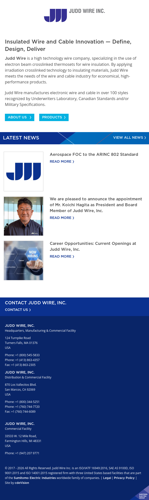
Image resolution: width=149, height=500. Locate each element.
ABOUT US (17, 117)
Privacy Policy (124, 478)
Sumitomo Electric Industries (35, 478)
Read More (60, 161)
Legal (107, 478)
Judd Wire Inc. (74, 15)
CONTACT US (16, 310)
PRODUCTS (52, 117)
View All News (128, 137)
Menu (143, 6)
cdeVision (22, 482)
